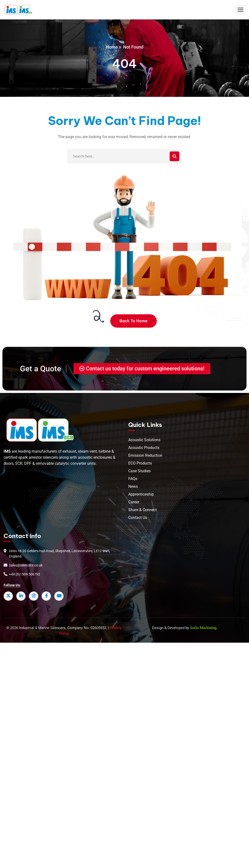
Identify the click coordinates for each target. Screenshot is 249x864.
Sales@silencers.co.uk (26, 565)
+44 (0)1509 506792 (24, 574)
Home (112, 47)
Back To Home (134, 320)
